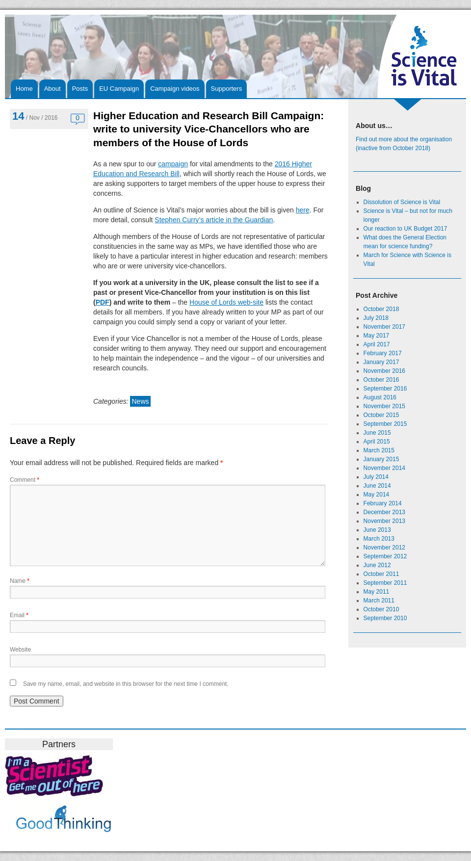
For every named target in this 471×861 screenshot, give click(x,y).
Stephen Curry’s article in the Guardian (214, 220)
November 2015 (384, 406)
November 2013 (384, 521)
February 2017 (383, 353)
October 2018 (381, 309)
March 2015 (379, 450)
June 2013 (377, 529)
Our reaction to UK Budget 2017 (405, 228)
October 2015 (381, 415)
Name (19, 580)
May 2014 (377, 494)
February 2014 (383, 503)
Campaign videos (174, 88)
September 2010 (385, 618)
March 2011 (379, 600)
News (140, 401)
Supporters (226, 88)
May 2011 (377, 591)
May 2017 (377, 335)
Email (19, 615)
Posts (80, 88)
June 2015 (377, 432)
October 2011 (381, 574)
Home (24, 88)
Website (20, 649)
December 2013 (384, 512)
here (303, 210)
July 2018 (376, 317)
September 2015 (385, 423)
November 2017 (384, 326)
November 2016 (384, 370)
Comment (24, 479)
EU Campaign (119, 88)
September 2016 (385, 388)
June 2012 (377, 565)
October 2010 (381, 609)
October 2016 (381, 379)
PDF (102, 302)
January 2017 (381, 362)
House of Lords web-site (226, 302)
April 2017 (377, 344)
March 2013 (379, 538)
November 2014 (384, 468)
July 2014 (376, 476)
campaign (173, 164)
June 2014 (377, 485)
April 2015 (377, 441)
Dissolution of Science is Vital (402, 202)
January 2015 (381, 459)
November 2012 (384, 547)
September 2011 (385, 582)
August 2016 (380, 397)
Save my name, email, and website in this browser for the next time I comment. (126, 683)
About (52, 88)
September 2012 (385, 556)
